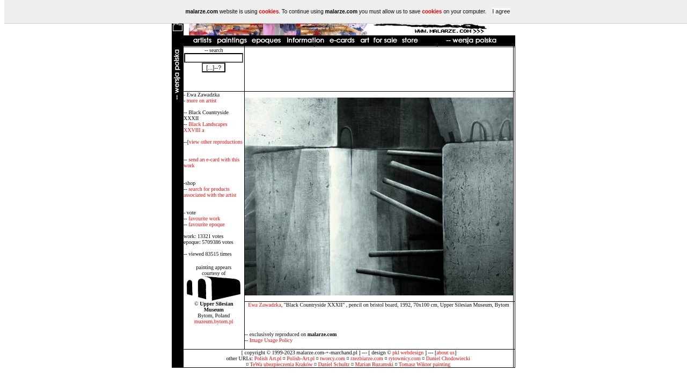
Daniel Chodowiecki (448, 358)
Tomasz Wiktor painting (424, 364)
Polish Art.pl (268, 358)
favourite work (204, 218)
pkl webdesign (407, 352)
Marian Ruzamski (374, 364)
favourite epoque (206, 224)
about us (445, 352)
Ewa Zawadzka (264, 305)
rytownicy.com (405, 358)
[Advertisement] (379, 69)
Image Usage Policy (271, 340)
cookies (269, 11)
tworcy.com (332, 358)
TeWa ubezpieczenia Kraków (281, 364)
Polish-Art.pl (301, 358)
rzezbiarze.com (366, 358)
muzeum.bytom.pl (213, 321)
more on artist (202, 100)
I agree (501, 11)
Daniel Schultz (333, 364)
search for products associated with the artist (210, 192)
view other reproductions (216, 142)
